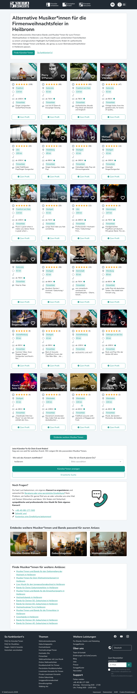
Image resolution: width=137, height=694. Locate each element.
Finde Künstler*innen (23, 52)
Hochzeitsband (44, 647)
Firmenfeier (43, 656)
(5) (82, 405)
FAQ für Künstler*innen (13, 641)
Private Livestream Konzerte (49, 674)
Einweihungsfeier (45, 683)
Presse (75, 665)
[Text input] (117, 664)
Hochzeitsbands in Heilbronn (29, 597)
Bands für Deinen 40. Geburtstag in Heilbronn (37, 623)
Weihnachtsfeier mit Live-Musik (51, 659)
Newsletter (77, 671)
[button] (122, 4)
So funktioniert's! (45, 52)
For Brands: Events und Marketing (86, 641)
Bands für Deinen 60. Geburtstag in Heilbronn (37, 603)
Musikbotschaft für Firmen (49, 665)
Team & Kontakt (79, 652)
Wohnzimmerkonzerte (47, 641)
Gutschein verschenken (13, 650)
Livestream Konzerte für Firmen (51, 671)
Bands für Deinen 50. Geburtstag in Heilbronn (37, 600)
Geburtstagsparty (45, 644)
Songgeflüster (78, 644)
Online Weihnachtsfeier (48, 662)
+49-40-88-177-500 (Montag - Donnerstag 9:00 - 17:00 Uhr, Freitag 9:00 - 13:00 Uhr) (86, 685)
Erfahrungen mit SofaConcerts (85, 655)
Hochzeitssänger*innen (48, 650)
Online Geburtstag (46, 677)
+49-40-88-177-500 (25, 510)
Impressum (97, 692)
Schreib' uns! (21, 513)
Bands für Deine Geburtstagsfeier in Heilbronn (37, 587)
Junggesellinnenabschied (48, 680)
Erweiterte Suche (68, 474)
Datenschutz (107, 692)
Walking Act (43, 686)
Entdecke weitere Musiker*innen (68, 437)
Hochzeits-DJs (44, 653)
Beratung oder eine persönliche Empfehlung (44, 493)
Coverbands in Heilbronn (27, 616)
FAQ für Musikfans (11, 644)
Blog (75, 659)
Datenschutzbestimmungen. (122, 676)
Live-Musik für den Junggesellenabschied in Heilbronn (40, 584)
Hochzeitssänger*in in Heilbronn (30, 607)
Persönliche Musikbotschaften (50, 668)
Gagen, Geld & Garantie (13, 647)
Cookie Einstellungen (127, 692)
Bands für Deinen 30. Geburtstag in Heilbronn (37, 620)
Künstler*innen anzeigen (68, 468)
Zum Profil (24, 117)
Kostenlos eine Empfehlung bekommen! (33, 516)
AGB (116, 692)
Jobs (75, 662)
